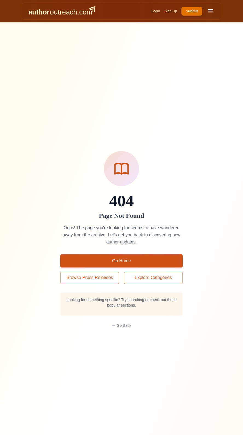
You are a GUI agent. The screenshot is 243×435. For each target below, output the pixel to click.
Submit (192, 11)
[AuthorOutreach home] (62, 11)
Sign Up (170, 11)
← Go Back (121, 325)
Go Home (121, 260)
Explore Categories (153, 277)
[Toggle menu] (210, 11)
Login (155, 11)
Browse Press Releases (89, 277)
